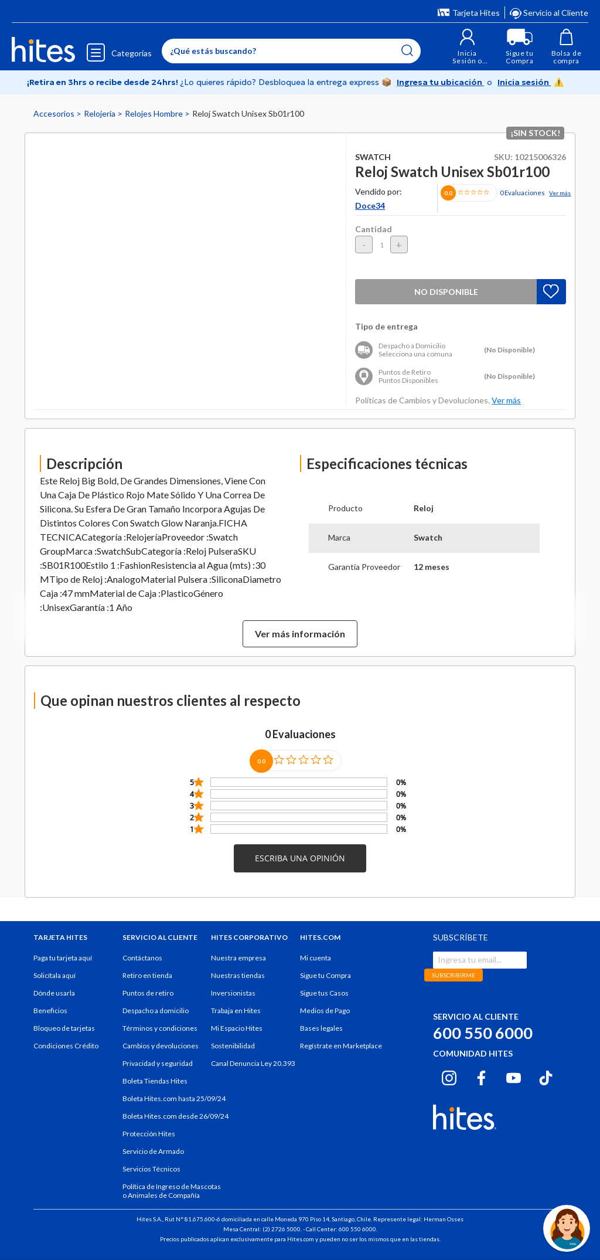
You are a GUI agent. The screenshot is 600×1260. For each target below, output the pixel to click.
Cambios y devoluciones (160, 1045)
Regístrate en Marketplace (341, 1045)
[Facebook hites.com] (481, 1076)
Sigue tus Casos (324, 993)
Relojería (100, 113)
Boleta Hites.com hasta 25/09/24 (174, 1098)
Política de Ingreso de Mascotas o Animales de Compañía (171, 1191)
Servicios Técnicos (151, 1168)
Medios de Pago (325, 1010)
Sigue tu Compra (325, 975)
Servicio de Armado (153, 1151)
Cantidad (373, 229)
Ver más (560, 192)
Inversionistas (233, 993)
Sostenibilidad (233, 1045)
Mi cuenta (315, 957)
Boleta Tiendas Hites (155, 1080)
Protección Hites (148, 1133)
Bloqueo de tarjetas (64, 1028)
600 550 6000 (483, 1032)
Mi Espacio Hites (236, 1028)
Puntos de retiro (147, 993)
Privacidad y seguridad (157, 1063)
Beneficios (50, 1010)
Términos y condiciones (159, 1028)
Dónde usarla (54, 993)
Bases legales (321, 1028)
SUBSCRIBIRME (453, 975)
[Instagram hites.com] (449, 1076)
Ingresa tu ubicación (440, 82)
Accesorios (54, 113)
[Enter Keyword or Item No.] (291, 51)
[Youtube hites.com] (513, 1076)
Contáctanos (142, 957)
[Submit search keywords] (407, 50)
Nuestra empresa (238, 957)
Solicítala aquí (54, 975)
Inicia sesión (524, 82)
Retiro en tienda (147, 975)
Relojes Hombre (155, 113)
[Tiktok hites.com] (545, 1076)
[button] (467, 46)
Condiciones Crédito (65, 1045)
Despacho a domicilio (155, 1010)
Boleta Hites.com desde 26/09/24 (175, 1116)
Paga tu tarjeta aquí (62, 957)
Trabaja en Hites (236, 1010)
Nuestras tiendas (238, 975)
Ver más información (300, 633)
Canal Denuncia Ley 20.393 (253, 1063)
